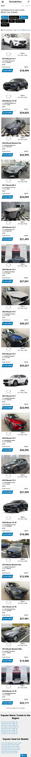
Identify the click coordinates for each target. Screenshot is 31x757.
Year (12, 21)
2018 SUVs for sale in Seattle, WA (9, 733)
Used (4, 17)
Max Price (20, 21)
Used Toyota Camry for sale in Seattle (10, 744)
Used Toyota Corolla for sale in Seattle (10, 749)
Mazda (24, 17)
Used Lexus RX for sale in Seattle (9, 751)
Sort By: (5, 25)
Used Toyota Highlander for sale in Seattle (11, 743)
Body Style (14, 17)
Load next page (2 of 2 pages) (15, 708)
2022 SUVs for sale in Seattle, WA (9, 728)
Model (4, 21)
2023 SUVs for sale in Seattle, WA (9, 725)
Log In (22, 5)
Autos (3, 6)
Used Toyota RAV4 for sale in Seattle (10, 746)
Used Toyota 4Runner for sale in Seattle (10, 748)
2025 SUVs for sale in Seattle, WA (9, 722)
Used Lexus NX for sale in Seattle (9, 752)
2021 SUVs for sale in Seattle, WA (9, 730)
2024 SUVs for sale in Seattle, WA (9, 723)
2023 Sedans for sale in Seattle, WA (9, 727)
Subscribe (27, 5)
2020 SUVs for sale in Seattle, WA (9, 731)
